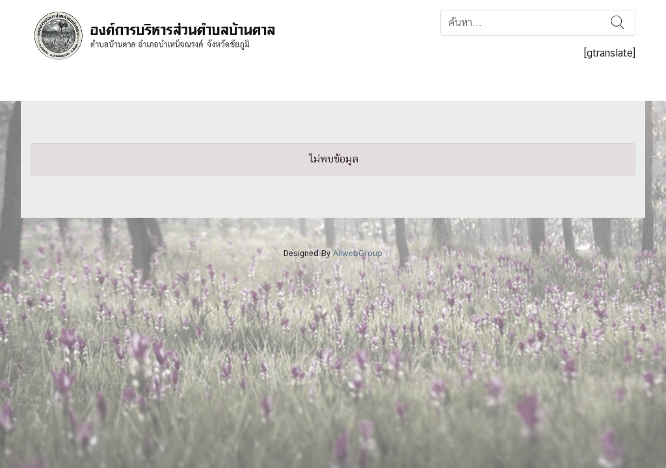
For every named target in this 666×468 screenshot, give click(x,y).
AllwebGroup (357, 253)
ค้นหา (617, 22)
